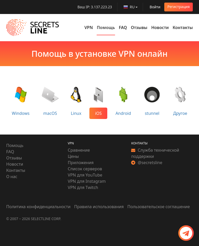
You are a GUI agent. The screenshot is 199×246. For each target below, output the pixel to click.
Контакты (183, 27)
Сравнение (79, 150)
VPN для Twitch (83, 187)
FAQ (123, 27)
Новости (160, 27)
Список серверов (85, 169)
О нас (11, 176)
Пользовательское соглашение (158, 206)
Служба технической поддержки (155, 153)
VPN (88, 27)
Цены (73, 156)
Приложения (81, 162)
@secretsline (146, 162)
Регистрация (178, 6)
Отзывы (139, 27)
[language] (131, 7)
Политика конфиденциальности (39, 206)
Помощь (106, 27)
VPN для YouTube (85, 175)
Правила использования (99, 206)
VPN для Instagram (87, 181)
